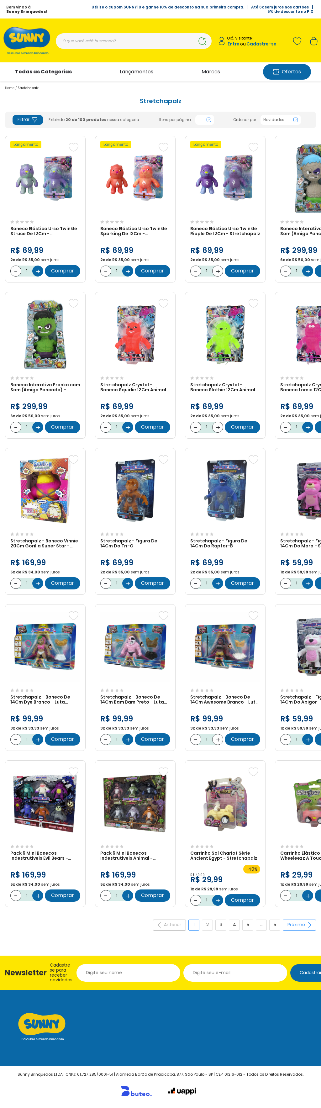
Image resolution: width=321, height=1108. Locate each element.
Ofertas (287, 71)
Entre (233, 44)
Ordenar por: (245, 120)
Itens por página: (175, 120)
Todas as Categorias (43, 71)
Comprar (62, 270)
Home (9, 88)
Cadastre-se (261, 44)
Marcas (211, 71)
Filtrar (28, 119)
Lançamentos (136, 71)
